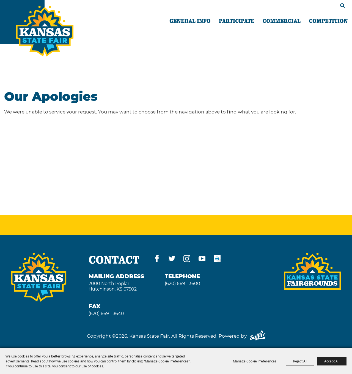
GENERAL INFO (190, 21)
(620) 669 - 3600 (182, 283)
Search (342, 5)
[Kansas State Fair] (44, 31)
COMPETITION (328, 21)
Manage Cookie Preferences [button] (254, 361)
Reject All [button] (300, 361)
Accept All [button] (331, 361)
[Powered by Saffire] (257, 336)
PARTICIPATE (236, 21)
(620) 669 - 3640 (106, 313)
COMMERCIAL (282, 21)
